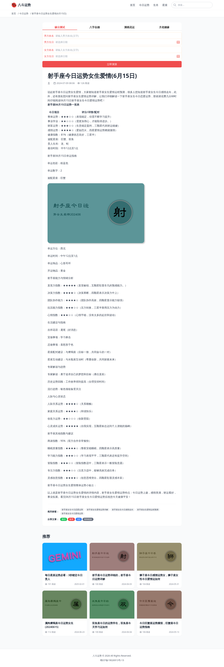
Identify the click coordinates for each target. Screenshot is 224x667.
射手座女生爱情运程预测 (147, 509)
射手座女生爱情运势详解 (97, 509)
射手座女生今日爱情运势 (72, 513)
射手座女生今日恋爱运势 (72, 509)
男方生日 (49, 42)
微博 (71, 519)
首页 (132, 5)
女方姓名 (49, 49)
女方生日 (49, 56)
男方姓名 (49, 35)
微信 (64, 519)
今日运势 (144, 5)
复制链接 (88, 519)
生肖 (155, 5)
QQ (78, 519)
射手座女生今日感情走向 (122, 509)
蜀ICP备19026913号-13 (112, 660)
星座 (164, 5)
